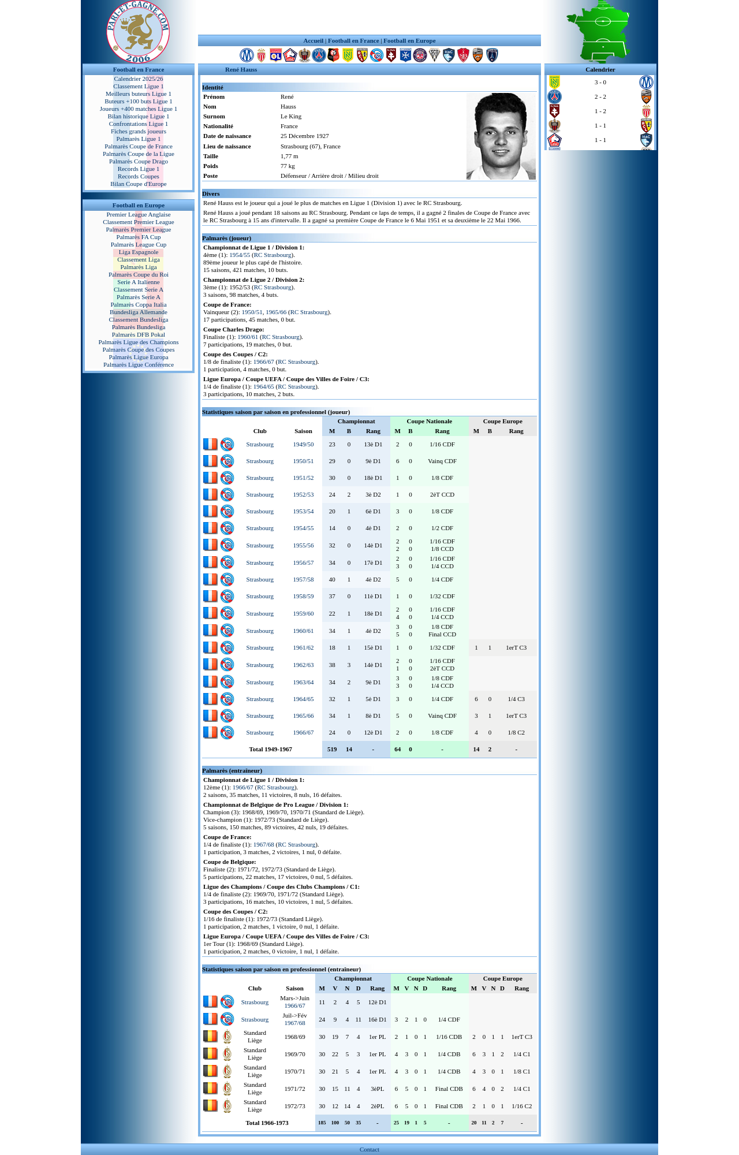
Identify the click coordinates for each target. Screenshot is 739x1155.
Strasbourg (260, 444)
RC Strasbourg (273, 254)
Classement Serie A (138, 289)
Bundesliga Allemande (138, 311)
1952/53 (303, 494)
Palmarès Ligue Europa (138, 356)
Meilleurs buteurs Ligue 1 (138, 93)
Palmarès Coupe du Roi (139, 274)
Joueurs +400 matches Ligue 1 (139, 108)
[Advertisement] (369, 17)
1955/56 (303, 545)
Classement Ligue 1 (138, 86)
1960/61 (247, 336)
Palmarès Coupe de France (138, 146)
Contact (369, 1149)
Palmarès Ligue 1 (139, 138)
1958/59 (303, 596)
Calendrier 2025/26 (138, 78)
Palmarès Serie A (139, 296)
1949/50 (303, 444)
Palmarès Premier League (138, 229)
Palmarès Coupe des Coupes (139, 349)
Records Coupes (138, 176)
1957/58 (303, 579)
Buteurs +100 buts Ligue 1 (138, 101)
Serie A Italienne (138, 281)
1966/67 (263, 361)
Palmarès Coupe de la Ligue (138, 153)
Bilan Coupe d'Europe (138, 183)
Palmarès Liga (138, 266)
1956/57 (303, 562)
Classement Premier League (138, 221)
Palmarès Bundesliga (139, 326)
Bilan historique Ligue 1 (138, 116)
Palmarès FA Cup (139, 236)
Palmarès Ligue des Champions (138, 341)
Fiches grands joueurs (138, 131)
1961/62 (303, 647)
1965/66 (276, 311)
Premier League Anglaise (138, 214)
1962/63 (303, 664)
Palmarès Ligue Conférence (138, 364)
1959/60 (303, 613)
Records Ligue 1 (139, 168)
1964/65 (263, 386)
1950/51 (252, 311)
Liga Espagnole (139, 251)
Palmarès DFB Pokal (138, 334)
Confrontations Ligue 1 (139, 123)
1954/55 (239, 254)
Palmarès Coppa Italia (138, 304)
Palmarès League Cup (139, 244)
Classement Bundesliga (139, 319)
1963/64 (303, 682)
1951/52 (303, 477)
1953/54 (303, 511)
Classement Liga (138, 259)
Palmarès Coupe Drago (138, 161)
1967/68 (263, 844)
